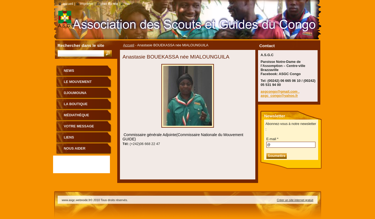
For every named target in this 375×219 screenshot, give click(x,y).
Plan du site (109, 4)
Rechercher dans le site (81, 45)
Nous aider (75, 148)
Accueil (128, 45)
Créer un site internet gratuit (295, 200)
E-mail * (272, 139)
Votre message (79, 126)
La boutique (76, 104)
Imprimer (87, 4)
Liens (69, 137)
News (69, 71)
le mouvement (78, 82)
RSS (127, 4)
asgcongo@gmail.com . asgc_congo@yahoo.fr (280, 93)
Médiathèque (76, 115)
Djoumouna (75, 93)
